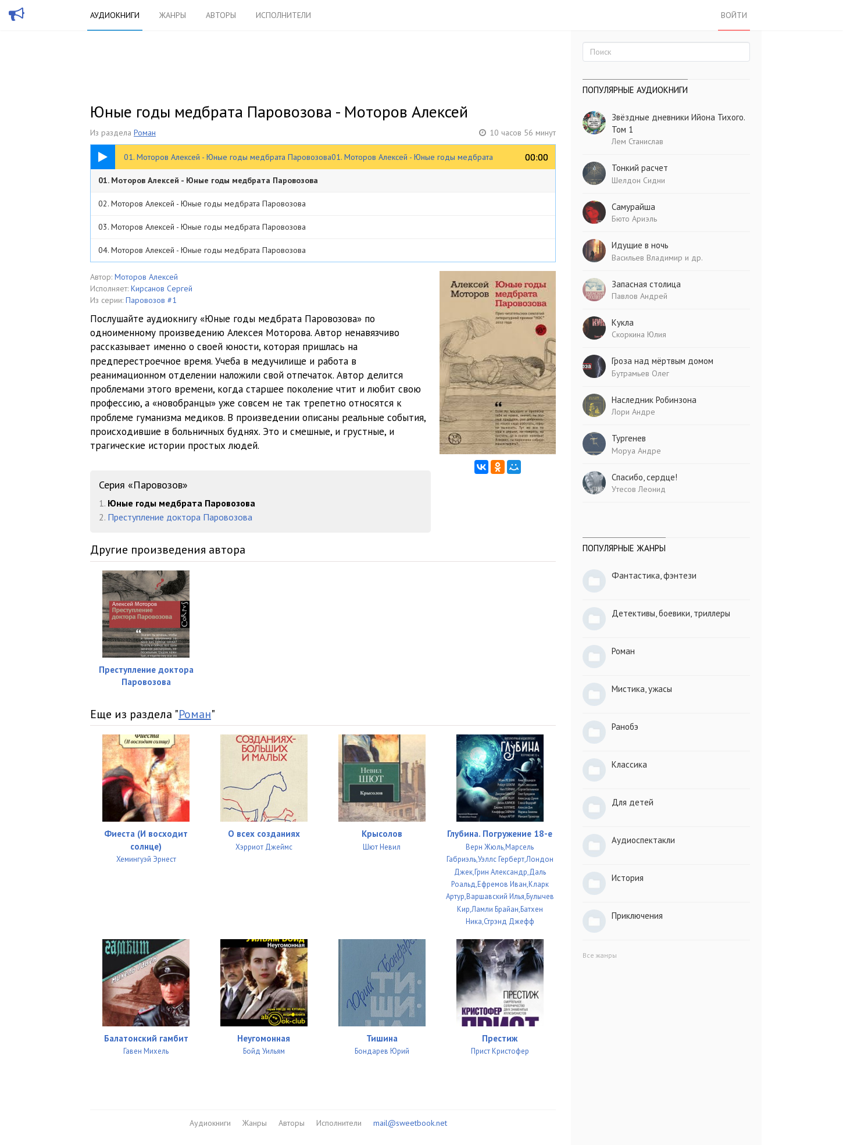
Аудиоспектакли (643, 840)
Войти (734, 15)
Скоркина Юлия (639, 334)
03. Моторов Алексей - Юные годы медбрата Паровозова (202, 227)
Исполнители (283, 15)
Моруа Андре (636, 450)
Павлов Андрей (639, 296)
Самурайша (633, 206)
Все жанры (600, 955)
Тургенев (629, 438)
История (628, 877)
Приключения (637, 915)
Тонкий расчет (640, 167)
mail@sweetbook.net (410, 1123)
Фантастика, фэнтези (654, 575)
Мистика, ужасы (642, 688)
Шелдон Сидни (638, 180)
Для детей (632, 802)
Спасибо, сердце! (644, 477)
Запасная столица (646, 284)
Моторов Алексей (146, 277)
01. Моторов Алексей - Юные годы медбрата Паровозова (208, 180)
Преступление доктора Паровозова (180, 517)
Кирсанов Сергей (161, 288)
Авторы (221, 15)
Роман (145, 132)
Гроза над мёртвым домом (662, 360)
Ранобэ (625, 726)
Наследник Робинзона (654, 399)
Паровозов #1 (151, 300)
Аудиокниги (115, 15)
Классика (629, 764)
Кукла (623, 322)
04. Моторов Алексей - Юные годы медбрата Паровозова (202, 250)
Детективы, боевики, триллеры (671, 613)
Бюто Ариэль (634, 218)
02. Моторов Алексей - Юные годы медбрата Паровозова (202, 203)
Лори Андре (633, 411)
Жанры (172, 15)
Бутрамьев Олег (640, 373)
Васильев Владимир (647, 257)
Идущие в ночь (640, 245)
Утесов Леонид (639, 489)
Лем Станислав (637, 141)
